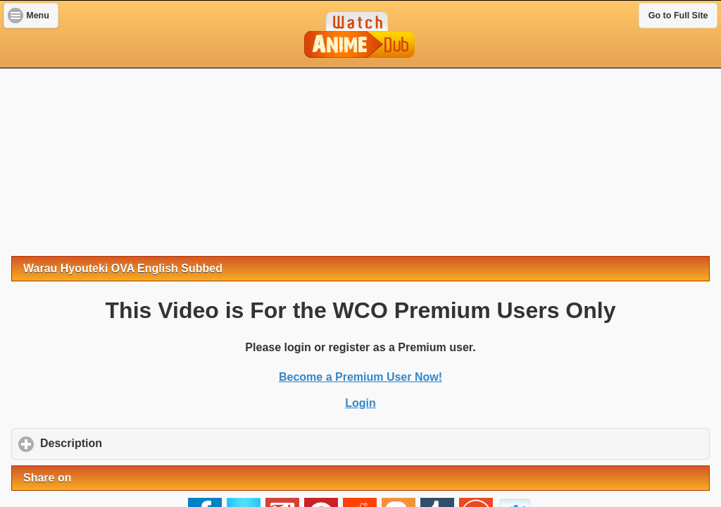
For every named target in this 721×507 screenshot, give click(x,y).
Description (137, 442)
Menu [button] (37, 15)
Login (360, 403)
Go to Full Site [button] (678, 15)
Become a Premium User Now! (360, 377)
